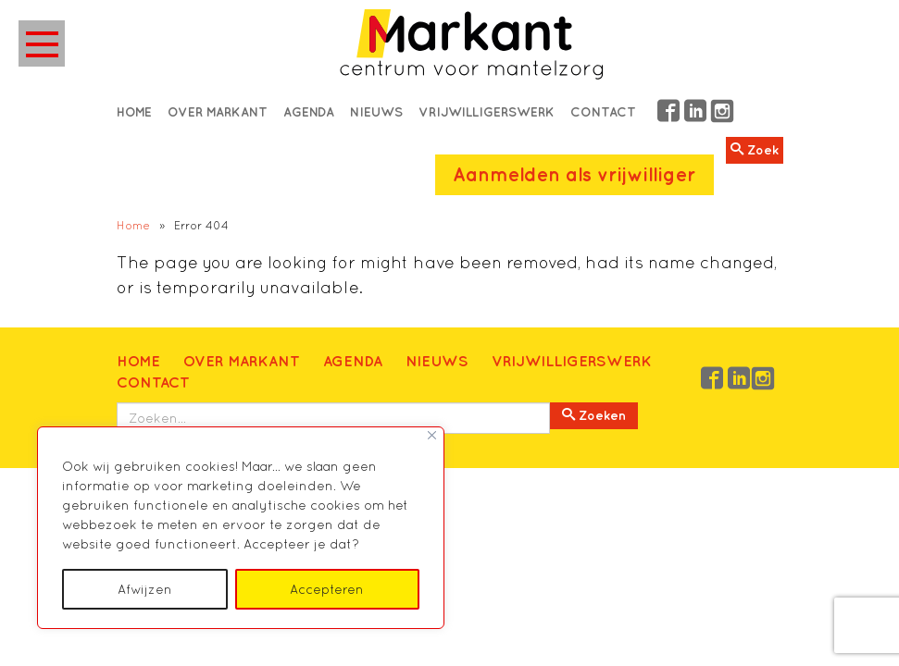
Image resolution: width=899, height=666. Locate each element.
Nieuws (376, 112)
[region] (240, 527)
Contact (603, 112)
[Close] (432, 435)
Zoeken (594, 415)
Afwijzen (145, 589)
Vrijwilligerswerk (486, 112)
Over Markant (218, 112)
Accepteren (327, 589)
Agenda (308, 112)
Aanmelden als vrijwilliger (574, 174)
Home (134, 112)
